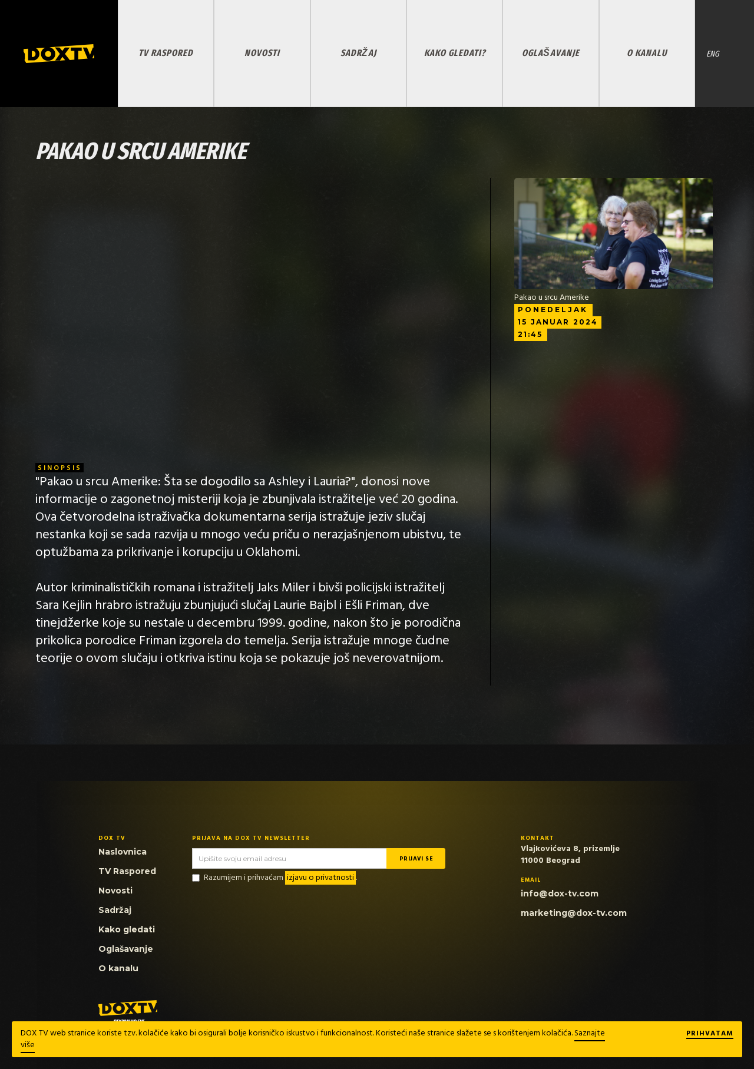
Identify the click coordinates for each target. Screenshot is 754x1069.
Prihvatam (709, 1034)
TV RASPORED (165, 52)
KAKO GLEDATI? (454, 52)
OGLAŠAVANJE (550, 52)
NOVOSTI (262, 52)
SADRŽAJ (358, 52)
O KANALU (647, 52)
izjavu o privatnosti (320, 878)
